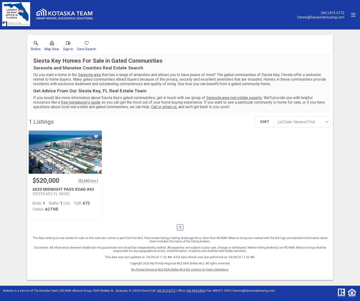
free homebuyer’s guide (80, 102)
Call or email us (164, 107)
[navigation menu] (353, 15)
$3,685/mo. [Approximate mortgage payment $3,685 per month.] (88, 181)
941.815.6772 (166, 290)
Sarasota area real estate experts (234, 97)
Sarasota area (89, 74)
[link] (35, 47)
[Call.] (320, 13)
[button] (52, 47)
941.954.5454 (195, 290)
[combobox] (301, 122)
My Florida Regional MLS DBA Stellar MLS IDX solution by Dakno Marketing (179, 269)
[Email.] (320, 17)
